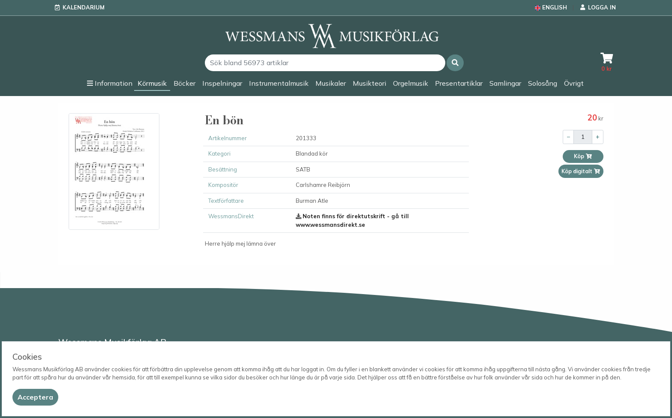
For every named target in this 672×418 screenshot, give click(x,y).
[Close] (35, 397)
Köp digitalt (580, 171)
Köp (583, 156)
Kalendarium (84, 7)
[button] (455, 62)
